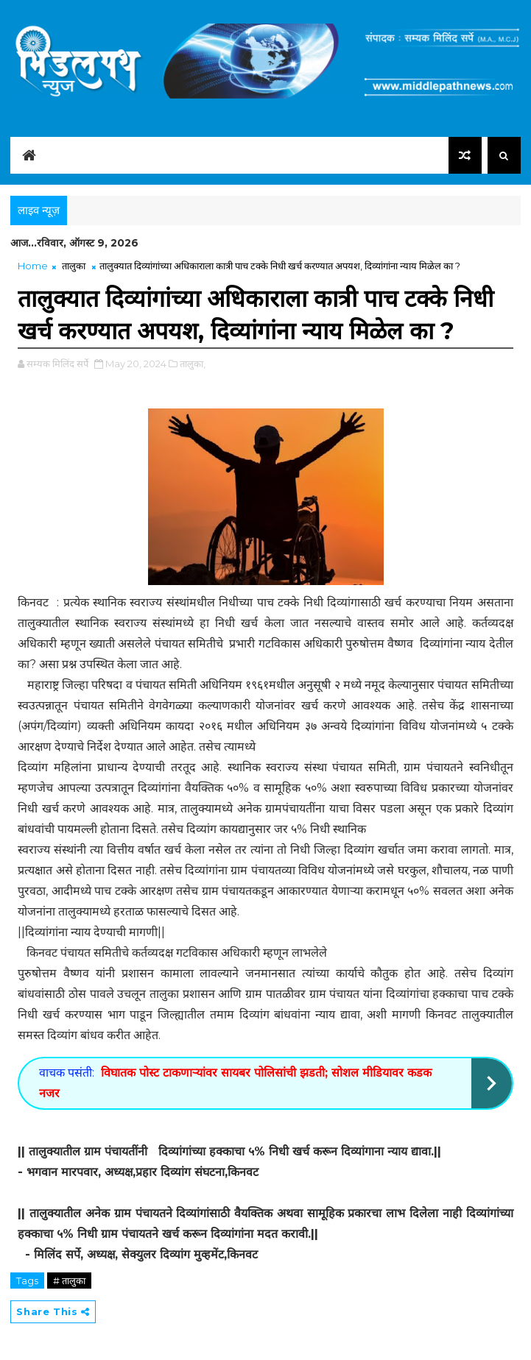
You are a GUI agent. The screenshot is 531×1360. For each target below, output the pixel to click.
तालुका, (192, 363)
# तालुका (69, 1280)
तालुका (73, 266)
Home (33, 266)
